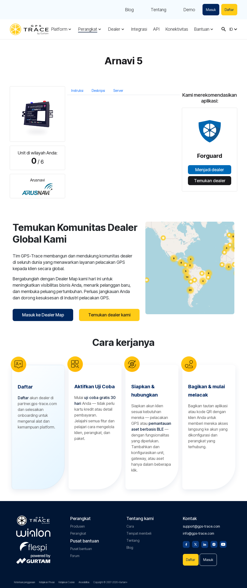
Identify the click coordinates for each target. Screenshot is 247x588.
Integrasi (139, 29)
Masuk (211, 10)
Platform (59, 29)
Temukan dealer (209, 180)
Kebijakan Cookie (66, 582)
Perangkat (87, 29)
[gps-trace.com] (29, 29)
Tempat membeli (138, 533)
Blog (129, 10)
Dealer (114, 29)
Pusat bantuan (81, 549)
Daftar (229, 10)
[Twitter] (195, 544)
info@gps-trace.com (198, 533)
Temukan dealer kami (109, 314)
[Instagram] (214, 544)
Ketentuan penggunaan (24, 582)
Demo (189, 10)
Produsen (77, 526)
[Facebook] (186, 544)
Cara (130, 526)
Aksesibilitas (84, 582)
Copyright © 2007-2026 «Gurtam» (110, 582)
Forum (74, 556)
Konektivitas (176, 29)
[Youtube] (223, 544)
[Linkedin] (204, 544)
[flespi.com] (33, 546)
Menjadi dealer (209, 169)
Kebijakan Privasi (46, 582)
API (156, 29)
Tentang (158, 10)
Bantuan (201, 29)
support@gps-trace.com (201, 526)
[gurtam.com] (33, 533)
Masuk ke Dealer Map (43, 314)
